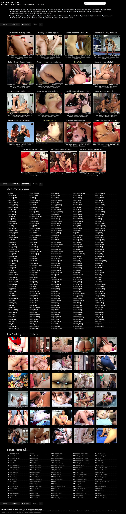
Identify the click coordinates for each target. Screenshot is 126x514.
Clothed (32, 202)
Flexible (32, 328)
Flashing (32, 326)
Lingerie (113, 116)
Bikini (9, 263)
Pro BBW (99, 479)
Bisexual (10, 265)
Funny (53, 207)
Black (9, 270)
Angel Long (57, 17)
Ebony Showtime (58, 458)
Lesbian (88, 57)
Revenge (76, 305)
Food (52, 193)
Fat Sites (56, 491)
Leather (53, 307)
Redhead (76, 300)
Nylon (75, 228)
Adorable (10, 198)
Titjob (96, 265)
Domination (33, 270)
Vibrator (97, 293)
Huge (53, 258)
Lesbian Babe (42, 9)
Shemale (75, 328)
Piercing (75, 265)
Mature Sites (100, 472)
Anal (12, 57)
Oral (74, 237)
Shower (97, 193)
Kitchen (53, 293)
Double (26, 87)
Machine (53, 321)
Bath (9, 235)
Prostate (75, 286)
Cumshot (115, 86)
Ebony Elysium (35, 495)
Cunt (31, 237)
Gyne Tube (106, 352)
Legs (52, 310)
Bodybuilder (11, 282)
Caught (51, 58)
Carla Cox (48, 17)
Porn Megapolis (101, 477)
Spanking (75, 145)
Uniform (97, 286)
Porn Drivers (84, 388)
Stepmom (98, 223)
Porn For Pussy (101, 495)
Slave (96, 200)
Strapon (97, 228)
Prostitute (76, 289)
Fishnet (32, 319)
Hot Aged (78, 484)
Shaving (75, 326)
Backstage (11, 233)
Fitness (32, 324)
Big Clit (10, 254)
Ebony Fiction (35, 498)
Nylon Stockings (95, 9)
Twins (97, 277)
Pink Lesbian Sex (102, 474)
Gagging (53, 209)
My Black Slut (57, 470)
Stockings (15, 87)
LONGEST (25, 24)
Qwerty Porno (106, 388)
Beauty (32, 175)
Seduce (75, 321)
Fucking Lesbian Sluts (81, 453)
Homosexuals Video (81, 479)
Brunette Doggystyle (39, 11)
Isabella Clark (75, 16)
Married (53, 326)
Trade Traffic (19, 509)
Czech (31, 242)
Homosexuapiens (80, 481)
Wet (96, 310)
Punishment (76, 293)
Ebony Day (34, 493)
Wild (109, 145)
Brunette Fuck (25, 11)
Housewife (54, 256)
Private (75, 284)
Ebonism (34, 491)
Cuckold (32, 230)
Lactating (54, 298)
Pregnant (76, 279)
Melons (75, 198)
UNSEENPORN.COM (8, 509)
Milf (74, 202)
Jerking (53, 284)
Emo (31, 279)
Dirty (55, 116)
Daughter (32, 249)
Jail (52, 277)
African (10, 200)
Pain (74, 249)
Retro (74, 303)
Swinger (97, 244)
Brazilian (10, 291)
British (9, 296)
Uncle (97, 282)
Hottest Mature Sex (81, 488)
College (32, 212)
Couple (32, 223)
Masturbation (16, 116)
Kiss (52, 291)
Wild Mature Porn (40, 370)
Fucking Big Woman (59, 498)
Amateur (43, 57)
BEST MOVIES (5, 4)
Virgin (96, 298)
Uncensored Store (62, 352)
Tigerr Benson (16, 17)
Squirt (88, 175)
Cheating (10, 326)
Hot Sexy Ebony (58, 463)
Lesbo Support (101, 456)
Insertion (54, 270)
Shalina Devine (68, 17)
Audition (47, 58)
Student (97, 235)
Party (74, 256)
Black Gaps (34, 484)
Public (75, 291)
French (53, 202)
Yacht (96, 321)
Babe (16, 57)
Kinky (53, 289)
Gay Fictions (79, 470)
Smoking (97, 205)
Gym (52, 237)
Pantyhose (76, 254)
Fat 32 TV (56, 488)
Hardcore (43, 87)
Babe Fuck (62, 11)
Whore (97, 312)
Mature (76, 58)
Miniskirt (75, 205)
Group (86, 115)
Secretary (76, 319)
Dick (31, 256)
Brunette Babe (21, 9)
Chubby (32, 193)
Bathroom (10, 237)
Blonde (78, 57)
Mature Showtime (102, 470)
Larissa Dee (63, 16)
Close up (32, 200)
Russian (75, 312)
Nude (74, 223)
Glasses (53, 226)
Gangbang (54, 212)
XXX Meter (100, 491)
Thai (96, 258)
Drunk (31, 275)
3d (8, 193)
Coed (31, 209)
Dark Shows (35, 488)
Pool (74, 272)
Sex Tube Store (18, 352)
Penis (75, 258)
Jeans (53, 282)
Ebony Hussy (57, 456)
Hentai (53, 247)
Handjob (58, 86)
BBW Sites (56, 481)
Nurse (75, 226)
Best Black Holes (36, 481)
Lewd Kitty (100, 460)
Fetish (31, 310)
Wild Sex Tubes (62, 406)
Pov (74, 277)
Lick (22, 145)
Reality (75, 298)
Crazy (40, 173)
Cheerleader (11, 328)
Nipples (75, 221)
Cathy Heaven (108, 16)
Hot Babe (30, 13)
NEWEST (15, 24)
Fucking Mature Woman (82, 463)
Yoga (96, 324)
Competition (33, 214)
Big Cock (112, 87)
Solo (96, 207)
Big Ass (37, 175)
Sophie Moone (96, 16)
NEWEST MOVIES (16, 4)
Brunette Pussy (96, 11)
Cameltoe (10, 310)
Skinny (97, 198)
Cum (31, 233)
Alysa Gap (43, 16)
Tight (96, 263)
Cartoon (10, 312)
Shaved (75, 324)
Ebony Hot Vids (58, 453)
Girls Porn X (106, 370)
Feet (31, 305)
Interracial (55, 87)
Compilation (33, 216)
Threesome (82, 145)
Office (75, 230)
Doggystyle (33, 265)
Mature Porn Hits (102, 467)
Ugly (96, 279)
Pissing (75, 268)
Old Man (75, 235)
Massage (54, 328)
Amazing (21, 87)
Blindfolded (11, 275)
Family (31, 298)
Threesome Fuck (82, 9)
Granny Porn (79, 472)
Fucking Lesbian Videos (82, 456)
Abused (10, 195)
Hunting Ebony (57, 467)
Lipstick (53, 319)
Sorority (97, 209)
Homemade (54, 251)
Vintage (97, 296)
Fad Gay (55, 495)
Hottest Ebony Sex (58, 465)
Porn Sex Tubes (80, 498)
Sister (97, 195)
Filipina (32, 312)
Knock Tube (106, 425)
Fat (71, 145)
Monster (75, 212)
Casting (58, 57)
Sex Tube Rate (84, 443)
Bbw (9, 240)
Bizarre (10, 268)
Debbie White (53, 16)
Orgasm (75, 240)
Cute (30, 57)
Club (31, 205)
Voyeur (97, 300)
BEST (5, 24)
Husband (54, 263)
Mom (74, 207)
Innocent (54, 268)
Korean (53, 296)
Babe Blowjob (107, 9)
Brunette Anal (52, 11)
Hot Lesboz (78, 486)
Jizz (52, 286)
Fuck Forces (62, 388)
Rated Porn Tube (62, 443)
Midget (75, 200)
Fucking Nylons (79, 465)
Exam (31, 286)
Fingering (23, 86)
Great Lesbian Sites (81, 474)
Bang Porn (100, 488)
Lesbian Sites (79, 495)
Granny (53, 233)
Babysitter (11, 230)
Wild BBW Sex (101, 486)
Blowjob (21, 57)
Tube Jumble (18, 406)
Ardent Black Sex (36, 479)
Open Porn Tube (62, 370)
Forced (53, 198)
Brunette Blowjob (69, 9)
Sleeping (97, 202)
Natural (75, 219)
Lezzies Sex (100, 463)
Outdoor (29, 144)
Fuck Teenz (78, 467)
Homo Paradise (79, 477)
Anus (9, 214)
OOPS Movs (40, 352)
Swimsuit (97, 242)
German (53, 216)
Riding (75, 307)
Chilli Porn (56, 484)
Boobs (9, 286)
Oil (74, 233)
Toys (96, 270)
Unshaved (98, 289)
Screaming (76, 317)
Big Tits (10, 261)
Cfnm (9, 324)
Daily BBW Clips (18, 370)
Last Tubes (84, 352)
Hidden (53, 249)
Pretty (75, 282)
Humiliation (54, 261)
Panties (75, 251)
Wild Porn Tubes (40, 406)
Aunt (9, 226)
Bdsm (70, 144)
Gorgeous (54, 230)
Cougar (32, 221)
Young (97, 326)
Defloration (33, 254)
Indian (53, 265)
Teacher (97, 251)
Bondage (10, 284)
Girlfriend (54, 221)
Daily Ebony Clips (36, 486)
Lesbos (99, 458)
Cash (9, 314)
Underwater (98, 284)
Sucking (97, 237)
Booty (9, 289)
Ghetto (53, 219)
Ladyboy (53, 300)
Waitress (97, 303)
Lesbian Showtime (80, 493)
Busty (117, 57)
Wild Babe (15, 11)
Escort (31, 284)
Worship (97, 319)
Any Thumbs (40, 425)
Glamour (54, 223)
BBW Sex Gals (57, 477)
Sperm (58, 173)
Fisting (117, 144)
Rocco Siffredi (37, 17)
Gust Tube (84, 425)
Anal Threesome (84, 11)
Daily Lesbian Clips (59, 486)
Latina (53, 305)
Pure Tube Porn (40, 443)
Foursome (54, 200)
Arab (9, 216)
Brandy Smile (33, 16)
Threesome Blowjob (18, 13)
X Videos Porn (102, 498)
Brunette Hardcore (55, 9)
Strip (96, 233)
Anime (9, 212)
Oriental (75, 244)
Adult (18, 425)
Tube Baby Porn (36, 477)
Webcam (97, 305)
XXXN (99, 493)
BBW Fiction (57, 474)
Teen (80, 58)
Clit (30, 198)
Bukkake (10, 303)
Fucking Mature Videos (82, 460)
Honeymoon (55, 254)
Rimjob (75, 310)
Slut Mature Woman (103, 481)
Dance (31, 247)
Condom (32, 219)
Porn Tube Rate (18, 443)
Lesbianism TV (79, 491)
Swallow (97, 240)
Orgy (74, 242)
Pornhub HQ (40, 388)
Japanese (54, 279)
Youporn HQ (84, 406)
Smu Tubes (106, 443)
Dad (31, 244)
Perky (75, 261)
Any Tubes (62, 425)
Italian (53, 275)
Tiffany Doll (27, 17)
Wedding (97, 307)
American (10, 207)
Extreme (24, 144)
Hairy (53, 240)
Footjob (53, 195)
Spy (96, 219)
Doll (31, 268)
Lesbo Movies (101, 453)
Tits (27, 116)
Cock (31, 207)
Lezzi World (100, 465)
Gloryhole (54, 228)
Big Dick (10, 258)
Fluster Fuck (18, 388)
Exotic (31, 289)
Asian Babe (72, 11)
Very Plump (100, 484)
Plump (75, 270)
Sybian (97, 247)
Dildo (92, 175)
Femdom (32, 307)
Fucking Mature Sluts (81, 458)
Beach (9, 244)
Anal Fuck (32, 9)
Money (75, 209)
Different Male (57, 493)
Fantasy (32, 300)
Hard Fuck (39, 13)
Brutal (9, 300)
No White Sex (57, 472)
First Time (32, 317)
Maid (52, 324)
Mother (75, 214)
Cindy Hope (85, 16)
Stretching (98, 230)
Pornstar (22, 116)
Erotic (31, 282)
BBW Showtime (58, 479)
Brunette (26, 57)
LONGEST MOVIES (28, 4)
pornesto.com (84, 370)
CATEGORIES (40, 4)
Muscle (75, 216)
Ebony (31, 277)
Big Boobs (11, 251)
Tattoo (97, 249)
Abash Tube (106, 406)
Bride (9, 293)
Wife (96, 314)
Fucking (105, 145)
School (75, 314)
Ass (36, 173)
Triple (96, 275)
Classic (32, 195)
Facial (57, 115)
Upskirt (97, 291)
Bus (9, 305)
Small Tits (48, 13)
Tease (97, 254)
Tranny (97, 272)
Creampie (32, 228)
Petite (75, 263)
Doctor (31, 263)
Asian (69, 57)
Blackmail (10, 272)
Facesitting (33, 293)
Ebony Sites (56, 460)
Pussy (18, 145)
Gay (52, 214)
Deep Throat (20, 58)
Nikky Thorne (21, 16)
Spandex (97, 212)
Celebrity (10, 321)
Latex (53, 303)
